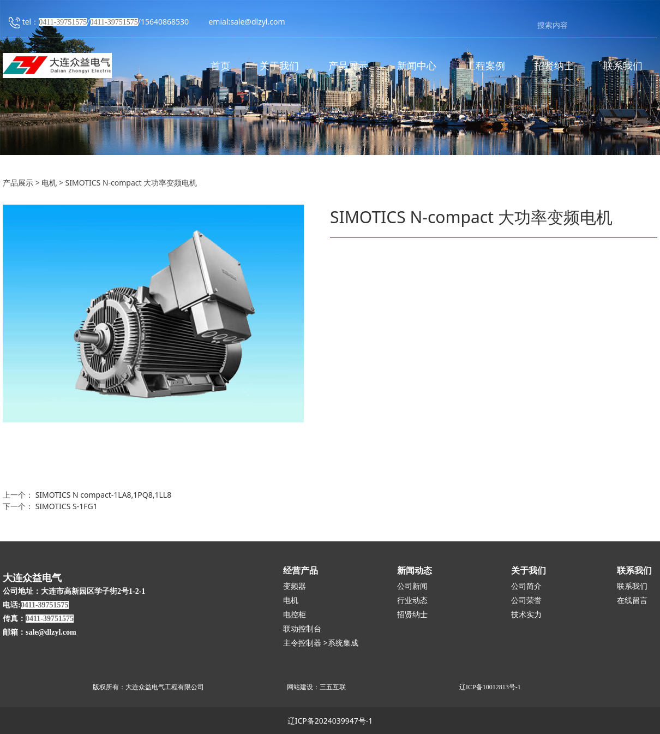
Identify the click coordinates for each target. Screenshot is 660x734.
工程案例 (485, 66)
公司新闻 (412, 586)
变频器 (294, 586)
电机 (50, 182)
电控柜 (294, 615)
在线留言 (632, 600)
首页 (220, 66)
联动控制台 (302, 629)
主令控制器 (302, 643)
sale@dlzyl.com (257, 22)
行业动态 (412, 600)
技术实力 (526, 615)
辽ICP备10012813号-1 (490, 687)
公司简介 (526, 586)
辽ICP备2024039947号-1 (330, 720)
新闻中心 (416, 66)
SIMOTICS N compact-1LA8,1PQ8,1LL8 (103, 495)
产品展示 (348, 66)
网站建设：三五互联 (316, 687)
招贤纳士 (554, 66)
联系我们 (623, 66)
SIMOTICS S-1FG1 (66, 506)
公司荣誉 (526, 600)
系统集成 (343, 643)
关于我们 (279, 66)
